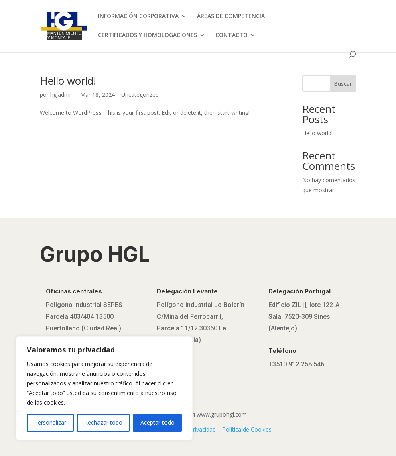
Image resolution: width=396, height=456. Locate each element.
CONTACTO (231, 35)
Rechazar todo (103, 422)
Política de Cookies (247, 429)
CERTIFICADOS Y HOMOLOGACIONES (147, 35)
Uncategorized (140, 94)
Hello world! (68, 80)
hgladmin (62, 94)
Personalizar (50, 422)
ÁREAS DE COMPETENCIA (231, 16)
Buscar (343, 84)
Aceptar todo (157, 422)
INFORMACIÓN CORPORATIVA (138, 16)
